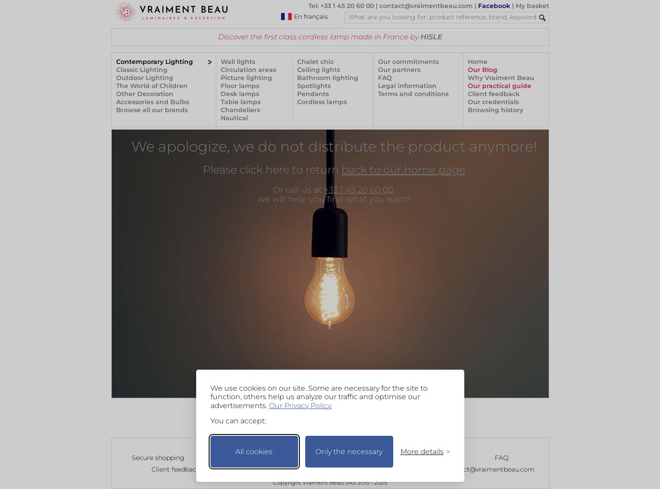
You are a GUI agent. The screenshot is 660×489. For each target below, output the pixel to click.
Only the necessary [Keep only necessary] (349, 451)
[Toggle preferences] (421, 452)
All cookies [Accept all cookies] (254, 451)
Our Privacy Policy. (300, 405)
